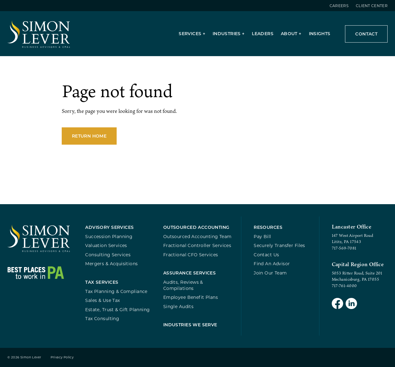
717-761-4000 (344, 285)
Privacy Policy (62, 357)
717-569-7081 (344, 248)
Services (190, 33)
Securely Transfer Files (279, 245)
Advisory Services (109, 227)
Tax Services (101, 282)
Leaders (262, 33)
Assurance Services (189, 273)
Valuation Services (106, 245)
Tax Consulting (102, 318)
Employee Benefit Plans (190, 297)
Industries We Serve (190, 325)
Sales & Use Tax (102, 300)
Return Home (89, 136)
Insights (320, 33)
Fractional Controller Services (197, 245)
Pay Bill (262, 236)
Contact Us (266, 255)
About (289, 33)
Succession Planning (108, 236)
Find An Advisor (272, 263)
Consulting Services (108, 255)
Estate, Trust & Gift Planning (117, 309)
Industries (227, 33)
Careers (339, 5)
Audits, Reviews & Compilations (183, 285)
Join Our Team (270, 273)
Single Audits (178, 306)
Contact (366, 34)
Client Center (372, 5)
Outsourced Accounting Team (197, 236)
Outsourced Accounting (196, 227)
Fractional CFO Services (190, 255)
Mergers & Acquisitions (111, 263)
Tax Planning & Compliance (116, 291)
